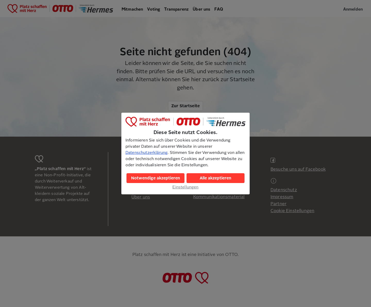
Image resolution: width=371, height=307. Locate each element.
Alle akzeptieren (215, 178)
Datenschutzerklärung (146, 152)
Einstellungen (185, 187)
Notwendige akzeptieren (155, 178)
